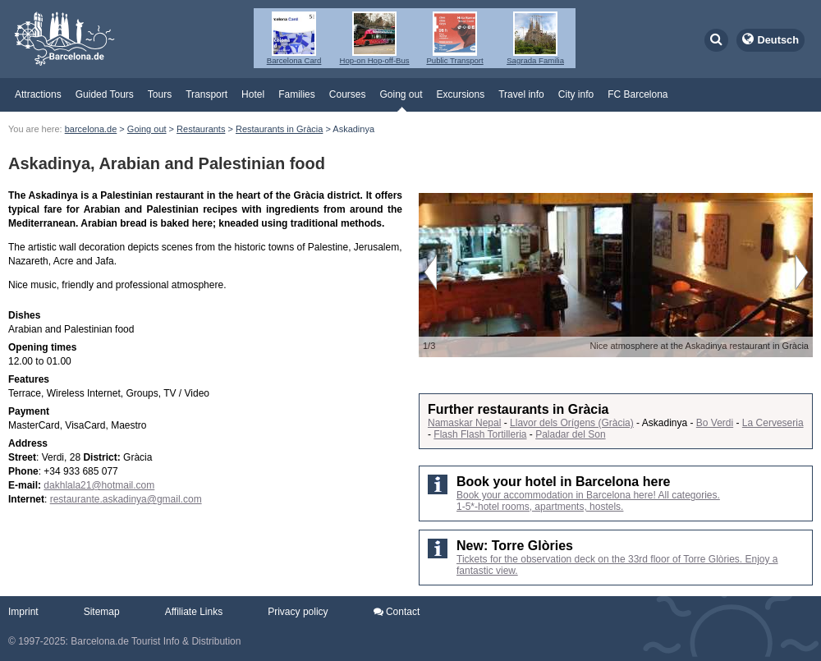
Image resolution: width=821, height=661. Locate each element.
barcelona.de (91, 129)
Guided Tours (105, 94)
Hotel (252, 94)
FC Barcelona (637, 94)
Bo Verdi (714, 423)
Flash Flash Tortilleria (479, 434)
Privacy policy (298, 611)
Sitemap (102, 611)
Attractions (38, 94)
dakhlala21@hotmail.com (99, 485)
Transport (206, 94)
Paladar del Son (570, 434)
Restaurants (201, 129)
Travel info (521, 94)
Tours (160, 94)
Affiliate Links (193, 611)
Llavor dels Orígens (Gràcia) (572, 423)
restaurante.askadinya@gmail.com (126, 499)
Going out (400, 94)
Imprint (23, 611)
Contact (397, 611)
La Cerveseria (773, 423)
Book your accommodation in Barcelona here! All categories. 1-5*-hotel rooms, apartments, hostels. (588, 500)
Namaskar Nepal (464, 423)
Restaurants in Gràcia (279, 129)
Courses (347, 94)
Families (296, 94)
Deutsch (779, 40)
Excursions (461, 94)
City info (576, 94)
